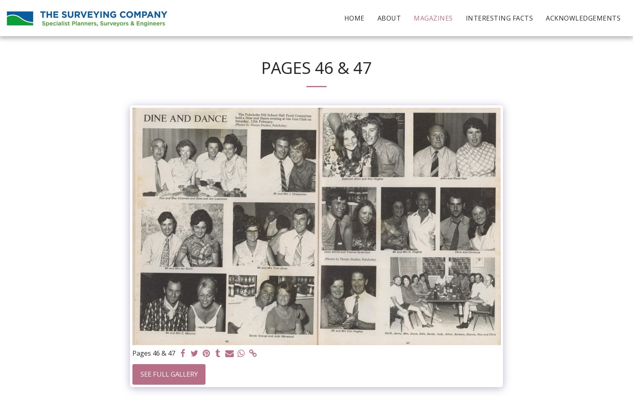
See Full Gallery (169, 374)
